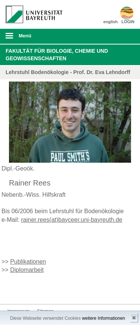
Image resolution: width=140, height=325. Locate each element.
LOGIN (127, 21)
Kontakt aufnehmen (13, 290)
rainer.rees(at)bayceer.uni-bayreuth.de (71, 220)
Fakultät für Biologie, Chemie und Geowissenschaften (57, 54)
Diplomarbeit (27, 270)
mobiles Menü (31, 38)
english (110, 21)
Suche (122, 36)
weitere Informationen (103, 318)
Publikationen (28, 261)
